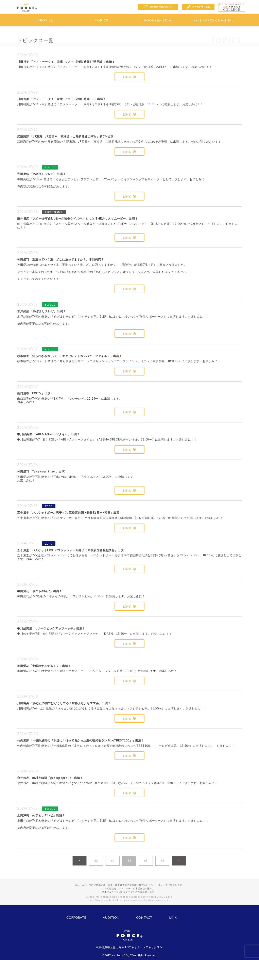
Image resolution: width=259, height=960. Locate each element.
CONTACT (144, 917)
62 (96, 860)
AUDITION (111, 917)
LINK (129, 77)
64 (129, 860)
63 (113, 860)
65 (146, 860)
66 (162, 860)
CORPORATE (76, 917)
